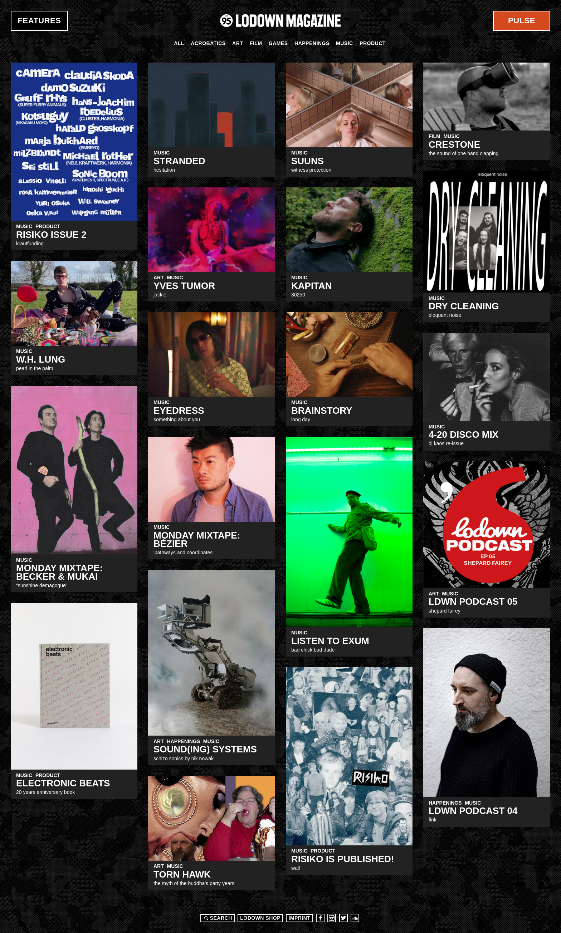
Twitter (343, 918)
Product (373, 43)
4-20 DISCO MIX (463, 434)
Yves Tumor (184, 285)
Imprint (299, 918)
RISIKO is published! (342, 859)
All (179, 43)
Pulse (521, 20)
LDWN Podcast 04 (473, 810)
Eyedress (178, 410)
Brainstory (321, 410)
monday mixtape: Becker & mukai (59, 572)
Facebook (320, 918)
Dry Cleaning (464, 306)
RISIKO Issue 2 (51, 234)
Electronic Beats (63, 783)
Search (217, 918)
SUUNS (307, 161)
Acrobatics (208, 43)
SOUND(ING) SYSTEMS (205, 749)
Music (344, 43)
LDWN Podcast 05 (473, 601)
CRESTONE (454, 144)
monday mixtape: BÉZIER (196, 539)
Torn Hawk (182, 874)
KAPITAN (311, 285)
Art (237, 43)
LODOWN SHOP (260, 918)
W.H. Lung (40, 359)
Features (39, 20)
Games (278, 43)
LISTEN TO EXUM (330, 640)
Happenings (312, 43)
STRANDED (179, 161)
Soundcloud (355, 918)
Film (256, 43)
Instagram (331, 918)
